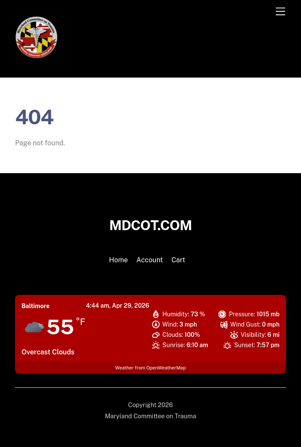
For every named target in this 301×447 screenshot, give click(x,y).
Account (150, 260)
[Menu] (280, 11)
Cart (178, 260)
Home (118, 260)
